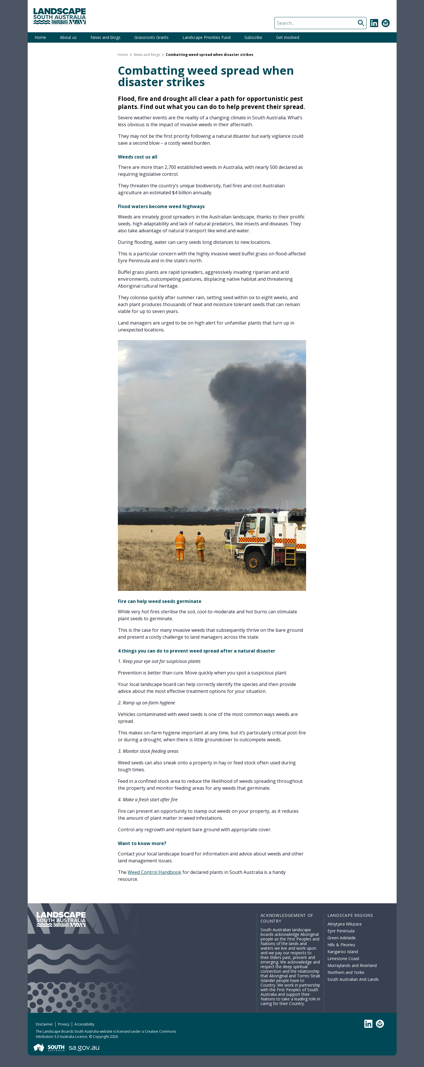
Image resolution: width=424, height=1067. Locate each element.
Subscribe (253, 37)
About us (68, 37)
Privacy (63, 1024)
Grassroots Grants (151, 37)
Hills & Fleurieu (341, 944)
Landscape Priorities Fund (206, 37)
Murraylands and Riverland (352, 965)
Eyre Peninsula (341, 931)
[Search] (320, 23)
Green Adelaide (341, 937)
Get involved (287, 37)
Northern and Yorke (345, 972)
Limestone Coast (343, 958)
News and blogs (105, 37)
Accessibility (84, 1024)
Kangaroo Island (342, 951)
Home (40, 37)
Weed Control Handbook (154, 872)
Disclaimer (44, 1024)
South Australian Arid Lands (353, 979)
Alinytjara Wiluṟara (344, 924)
